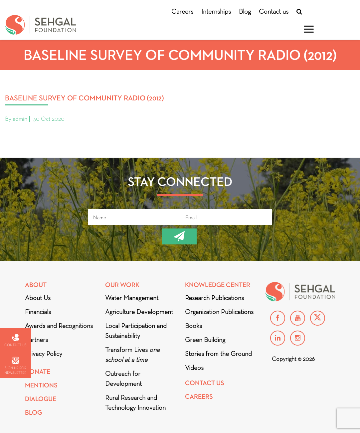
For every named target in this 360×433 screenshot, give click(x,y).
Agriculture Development (139, 312)
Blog (245, 11)
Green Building (205, 340)
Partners (36, 340)
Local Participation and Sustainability (136, 331)
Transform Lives (132, 354)
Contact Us (204, 383)
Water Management (131, 298)
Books (193, 326)
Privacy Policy (43, 354)
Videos (194, 367)
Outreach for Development (123, 378)
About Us (38, 298)
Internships (216, 11)
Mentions (41, 385)
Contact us (273, 11)
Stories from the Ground (218, 354)
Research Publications (214, 298)
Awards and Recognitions (59, 326)
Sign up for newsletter (15, 366)
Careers (182, 11)
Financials (38, 312)
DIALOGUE (40, 399)
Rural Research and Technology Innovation (135, 402)
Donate (37, 371)
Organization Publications (219, 312)
